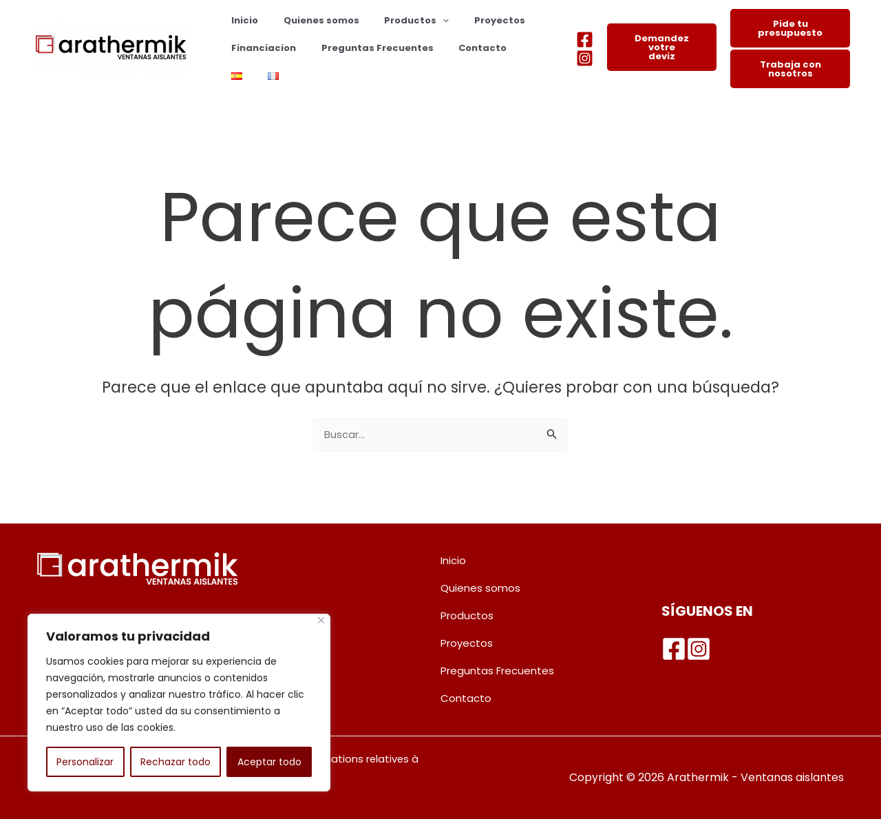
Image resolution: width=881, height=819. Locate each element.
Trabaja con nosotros (790, 69)
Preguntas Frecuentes (366, 47)
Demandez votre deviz (662, 47)
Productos (398, 20)
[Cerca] (321, 620)
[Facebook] (584, 39)
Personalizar (85, 762)
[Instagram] (584, 58)
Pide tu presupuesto (790, 28)
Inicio (241, 20)
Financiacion (260, 47)
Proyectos (474, 20)
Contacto (464, 47)
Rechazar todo (175, 762)
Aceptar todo (269, 762)
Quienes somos (310, 20)
